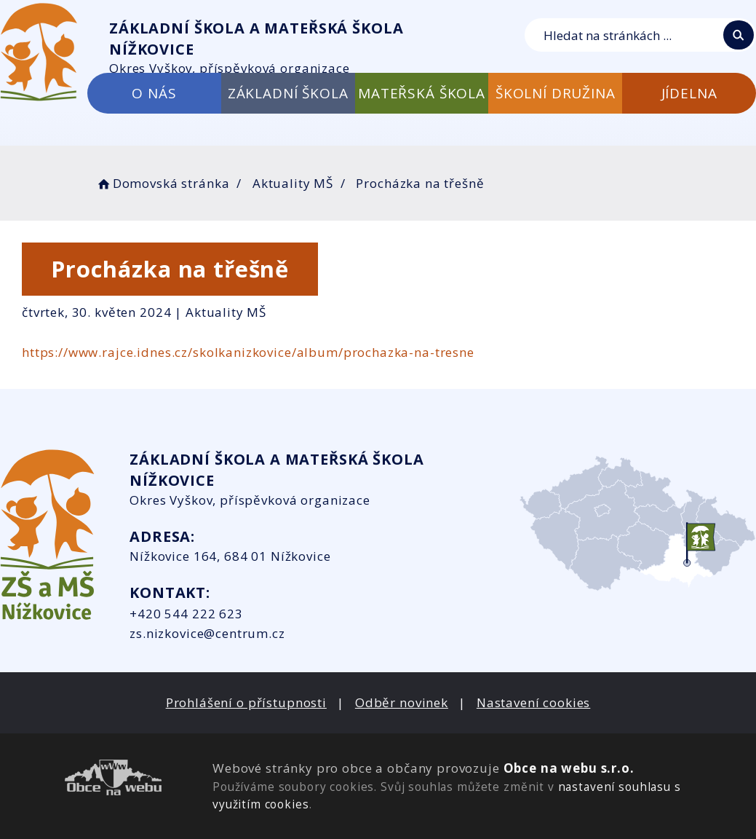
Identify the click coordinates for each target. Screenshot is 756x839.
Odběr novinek (401, 702)
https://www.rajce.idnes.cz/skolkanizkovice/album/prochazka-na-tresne (248, 352)
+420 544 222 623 (186, 613)
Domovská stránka (162, 183)
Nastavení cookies (533, 702)
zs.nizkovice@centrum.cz (207, 633)
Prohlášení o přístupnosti (246, 702)
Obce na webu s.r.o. (569, 768)
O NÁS (154, 93)
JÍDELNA (689, 93)
